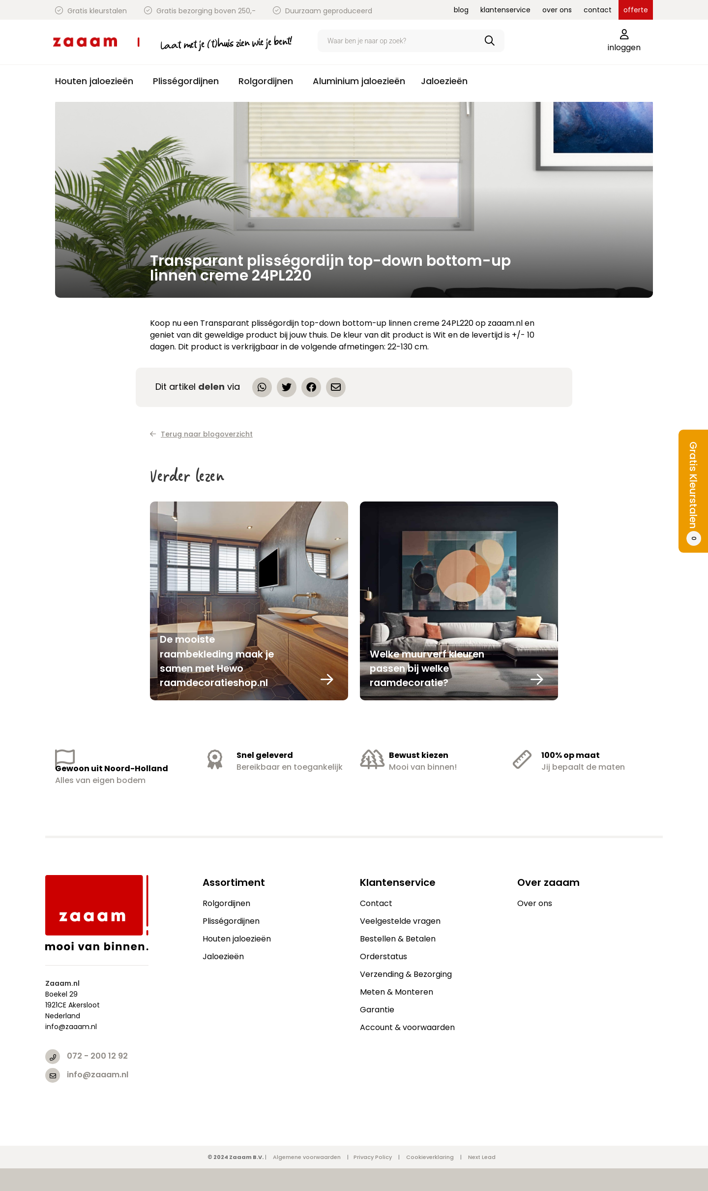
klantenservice (505, 10)
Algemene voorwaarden (307, 1157)
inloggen (624, 41)
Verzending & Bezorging (406, 974)
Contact (376, 903)
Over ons (534, 903)
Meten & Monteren (396, 992)
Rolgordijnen (226, 903)
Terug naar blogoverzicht (201, 434)
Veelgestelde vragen (400, 921)
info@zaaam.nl (97, 1074)
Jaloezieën (223, 956)
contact (598, 10)
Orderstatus (383, 956)
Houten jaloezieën (237, 938)
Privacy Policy (373, 1157)
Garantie (377, 1009)
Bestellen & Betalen (398, 938)
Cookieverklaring (430, 1157)
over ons (557, 10)
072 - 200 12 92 (97, 1056)
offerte (635, 10)
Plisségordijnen (231, 921)
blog (461, 10)
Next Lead (482, 1157)
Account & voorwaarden (407, 1027)
